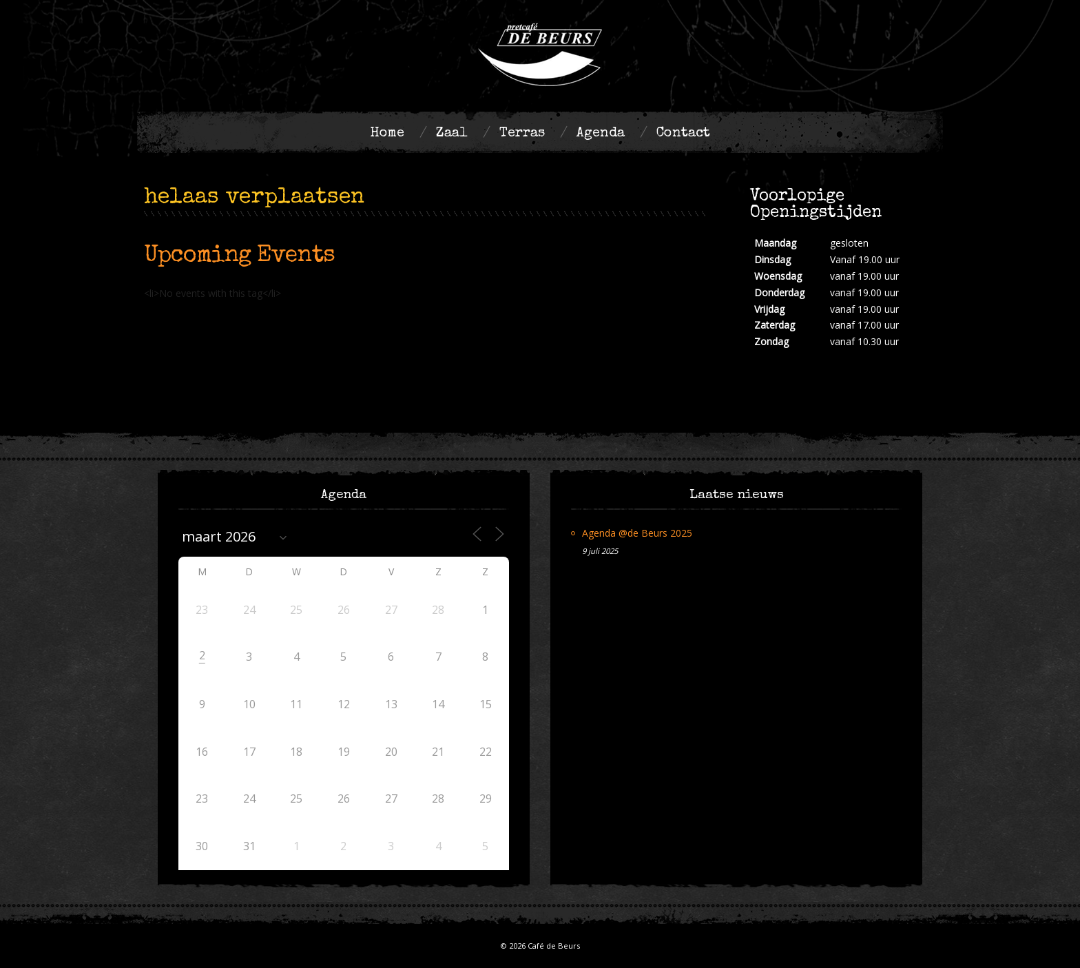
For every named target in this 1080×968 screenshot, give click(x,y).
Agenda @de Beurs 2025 (637, 532)
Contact (683, 134)
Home (387, 134)
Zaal (452, 134)
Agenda (601, 134)
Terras (522, 134)
